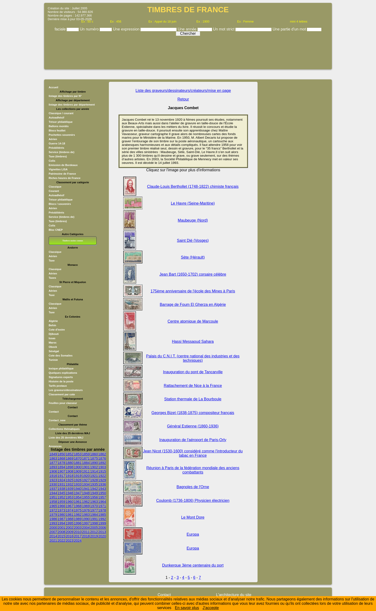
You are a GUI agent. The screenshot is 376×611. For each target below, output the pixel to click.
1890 (94, 463)
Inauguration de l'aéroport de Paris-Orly (192, 440)
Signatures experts (61, 377)
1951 (53, 497)
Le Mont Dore (193, 517)
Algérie (53, 321)
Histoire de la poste (61, 381)
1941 (86, 489)
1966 (61, 506)
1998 (94, 523)
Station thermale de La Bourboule (192, 399)
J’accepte (211, 608)
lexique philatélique (61, 368)
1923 (53, 480)
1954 (78, 497)
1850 (61, 454)
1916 (53, 476)
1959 (61, 502)
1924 (61, 480)
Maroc (53, 342)
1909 (78, 471)
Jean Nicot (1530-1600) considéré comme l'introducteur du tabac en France (193, 453)
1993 (53, 523)
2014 (53, 536)
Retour (183, 99)
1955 (86, 497)
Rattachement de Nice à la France (193, 386)
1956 (94, 497)
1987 (61, 519)
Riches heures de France (64, 178)
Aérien (53, 139)
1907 (61, 471)
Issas (52, 338)
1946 (69, 493)
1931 (61, 484)
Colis (52, 160)
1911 (86, 471)
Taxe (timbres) (58, 156)
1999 (102, 523)
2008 (61, 532)
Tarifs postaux (58, 385)
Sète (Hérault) (193, 257)
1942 (94, 489)
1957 (102, 497)
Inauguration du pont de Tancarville (193, 372)
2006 (102, 527)
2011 (86, 532)
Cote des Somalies (60, 355)
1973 (61, 510)
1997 (86, 523)
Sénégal (54, 351)
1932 (69, 484)
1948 (86, 493)
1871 (86, 458)
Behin (52, 325)
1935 (94, 484)
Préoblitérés (56, 147)
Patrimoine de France (62, 173)
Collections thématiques (64, 428)
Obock (53, 346)
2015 (61, 536)
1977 (94, 510)
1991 (94, 519)
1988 (69, 519)
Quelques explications (63, 372)
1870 (78, 458)
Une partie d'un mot (290, 29)
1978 (102, 510)
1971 (102, 506)
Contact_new (57, 420)
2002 (69, 527)
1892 (102, 463)
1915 (102, 471)
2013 (102, 532)
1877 (53, 463)
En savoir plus (187, 608)
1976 (86, 510)
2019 (94, 536)
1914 (94, 471)
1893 (53, 467)
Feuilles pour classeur (63, 403)
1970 (94, 506)
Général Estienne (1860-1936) (192, 426)
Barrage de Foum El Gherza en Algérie (193, 305)
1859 (86, 454)
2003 (78, 527)
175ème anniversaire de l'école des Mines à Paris (193, 291)
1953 (69, 497)
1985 (102, 514)
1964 (102, 502)
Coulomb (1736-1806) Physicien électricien (192, 500)
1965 (53, 506)
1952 (61, 497)
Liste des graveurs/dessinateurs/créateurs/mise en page (183, 91)
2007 (53, 532)
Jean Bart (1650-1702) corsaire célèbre (192, 274)
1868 (61, 458)
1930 (53, 484)
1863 (53, 458)
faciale (61, 29)
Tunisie (53, 359)
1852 (69, 454)
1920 (86, 476)
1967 (69, 506)
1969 (86, 506)
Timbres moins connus (72, 240)
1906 (53, 471)
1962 (86, 502)
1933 (78, 484)
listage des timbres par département (72, 104)
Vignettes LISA (58, 169)
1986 (53, 519)
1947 (78, 493)
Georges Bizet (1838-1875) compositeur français (193, 413)
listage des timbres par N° (65, 96)
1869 (69, 458)
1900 (78, 467)
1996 (78, 523)
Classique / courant (61, 113)
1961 (78, 502)
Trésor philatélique (60, 121)
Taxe (52, 260)
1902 (94, 467)
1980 (61, 514)
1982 (78, 514)
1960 (69, 502)
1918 (69, 476)
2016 (69, 536)
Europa (193, 534)
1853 (78, 454)
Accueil (53, 87)
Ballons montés (59, 126)
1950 (102, 493)
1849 (53, 454)
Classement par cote (62, 394)
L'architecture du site (233, 595)
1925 (69, 480)
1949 (94, 493)
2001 (61, 527)
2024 (78, 540)
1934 (86, 484)
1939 (69, 489)
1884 (86, 463)
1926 (78, 480)
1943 (102, 489)
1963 (94, 502)
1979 (53, 514)
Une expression (127, 29)
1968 (78, 506)
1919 (78, 476)
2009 (69, 532)
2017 (78, 536)
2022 (61, 540)
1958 (53, 502)
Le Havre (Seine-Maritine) (193, 203)
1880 (69, 463)
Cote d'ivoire (57, 329)
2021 (53, 540)
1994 (61, 523)
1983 (86, 514)
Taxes (52, 277)
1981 (69, 514)
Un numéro (90, 29)
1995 (69, 523)
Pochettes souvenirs (62, 134)
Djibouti (54, 333)
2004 (86, 527)
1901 (86, 467)
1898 (69, 467)
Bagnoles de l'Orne (192, 487)
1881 (78, 463)
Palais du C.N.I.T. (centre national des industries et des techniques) (193, 358)
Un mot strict (224, 29)
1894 (61, 467)
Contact (54, 411)
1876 (102, 458)
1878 (61, 463)
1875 (94, 458)
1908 (69, 471)
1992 (102, 519)
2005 (94, 527)
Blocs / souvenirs (60, 203)
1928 (94, 480)
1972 (53, 510)
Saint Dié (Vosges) (193, 240)
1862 (102, 454)
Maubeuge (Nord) (193, 220)
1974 (69, 510)
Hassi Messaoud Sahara (193, 341)
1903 (102, 467)
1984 (94, 514)
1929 (102, 480)
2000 (53, 527)
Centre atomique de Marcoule (193, 321)
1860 (94, 454)
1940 (78, 489)
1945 (61, 493)
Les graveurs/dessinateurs (66, 390)
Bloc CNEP (56, 229)
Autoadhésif (56, 117)
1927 (86, 480)
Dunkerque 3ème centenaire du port (192, 565)
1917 (61, 476)
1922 (102, 476)
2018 (86, 536)
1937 (53, 489)
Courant (54, 191)
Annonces (55, 446)
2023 (69, 540)
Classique (55, 186)
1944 (53, 493)
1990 (86, 519)
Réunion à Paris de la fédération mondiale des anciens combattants (192, 470)
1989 (78, 519)
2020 (102, 536)
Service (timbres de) (61, 152)
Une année (188, 29)
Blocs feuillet (57, 130)
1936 (102, 484)
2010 (78, 532)
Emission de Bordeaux (63, 165)
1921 (94, 476)
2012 (94, 532)
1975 (78, 510)
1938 (61, 489)
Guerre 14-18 (57, 143)
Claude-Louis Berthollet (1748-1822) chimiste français (193, 186)
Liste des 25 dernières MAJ (66, 437)
